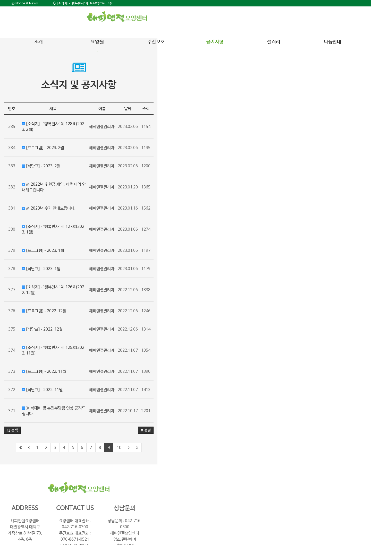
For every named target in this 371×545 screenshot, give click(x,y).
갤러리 (273, 41)
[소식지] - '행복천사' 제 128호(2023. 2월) (64, 123)
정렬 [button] (354, 396)
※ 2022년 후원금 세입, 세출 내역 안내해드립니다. (70, 178)
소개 (38, 41)
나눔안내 (332, 41)
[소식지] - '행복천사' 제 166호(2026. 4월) (83, 3)
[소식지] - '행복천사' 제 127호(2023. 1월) (64, 215)
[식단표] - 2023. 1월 (46, 251)
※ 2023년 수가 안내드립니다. (53, 197)
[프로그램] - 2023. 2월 (48, 142)
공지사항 (215, 41)
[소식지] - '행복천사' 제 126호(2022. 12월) (65, 270)
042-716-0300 (198, 486)
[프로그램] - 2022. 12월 (49, 288)
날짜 (336, 108)
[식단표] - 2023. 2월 (46, 160)
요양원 (97, 41)
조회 (354, 108)
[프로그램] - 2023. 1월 (48, 233)
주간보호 (156, 41)
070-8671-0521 (198, 493)
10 (225, 413)
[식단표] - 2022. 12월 (47, 306)
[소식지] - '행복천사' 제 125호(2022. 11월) (65, 324)
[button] (17, 396)
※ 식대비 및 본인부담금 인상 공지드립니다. (64, 379)
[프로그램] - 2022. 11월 (49, 343)
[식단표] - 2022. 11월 (47, 361)
